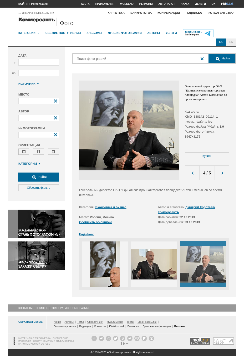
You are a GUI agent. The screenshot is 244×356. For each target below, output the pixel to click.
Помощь (42, 308)
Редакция (85, 326)
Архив (57, 321)
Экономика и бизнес (110, 207)
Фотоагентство (221, 12)
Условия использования (70, 308)
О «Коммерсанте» (65, 326)
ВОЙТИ (23, 3)
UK (213, 3)
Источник (28, 84)
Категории (27, 33)
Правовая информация (156, 326)
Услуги (171, 33)
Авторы (153, 33)
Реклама (179, 326)
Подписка (194, 12)
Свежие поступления (63, 33)
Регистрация (39, 3)
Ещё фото (86, 234)
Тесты (130, 321)
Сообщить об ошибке (95, 222)
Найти (38, 177)
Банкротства (141, 12)
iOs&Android (116, 326)
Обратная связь (30, 321)
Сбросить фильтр (38, 187)
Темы (80, 321)
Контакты (25, 308)
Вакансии (133, 326)
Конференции (169, 12)
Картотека (116, 12)
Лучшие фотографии (125, 33)
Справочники (95, 321)
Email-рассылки (147, 321)
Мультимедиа (115, 321)
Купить (207, 156)
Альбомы (94, 33)
